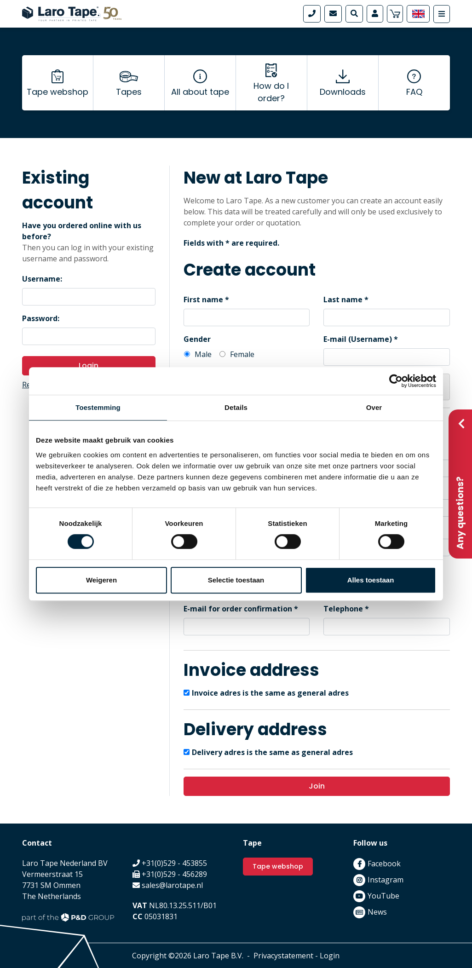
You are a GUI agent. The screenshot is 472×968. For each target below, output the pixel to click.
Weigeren (101, 580)
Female (242, 354)
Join (317, 786)
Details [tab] (236, 407)
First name (203, 299)
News (377, 912)
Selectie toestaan (236, 580)
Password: (40, 318)
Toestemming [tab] (98, 407)
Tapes (129, 92)
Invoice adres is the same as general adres (270, 693)
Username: (42, 279)
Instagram (385, 880)
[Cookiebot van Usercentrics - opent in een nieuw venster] (396, 381)
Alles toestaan (370, 580)
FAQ (414, 92)
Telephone (343, 609)
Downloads (343, 92)
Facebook (384, 864)
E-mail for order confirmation (238, 609)
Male (203, 354)
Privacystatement (283, 956)
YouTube (383, 896)
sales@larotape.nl (172, 885)
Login (88, 365)
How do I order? (271, 92)
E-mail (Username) (357, 339)
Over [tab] (374, 407)
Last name (343, 299)
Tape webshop (57, 92)
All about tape (200, 92)
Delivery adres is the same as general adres (272, 752)
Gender (197, 339)
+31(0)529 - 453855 (174, 863)
